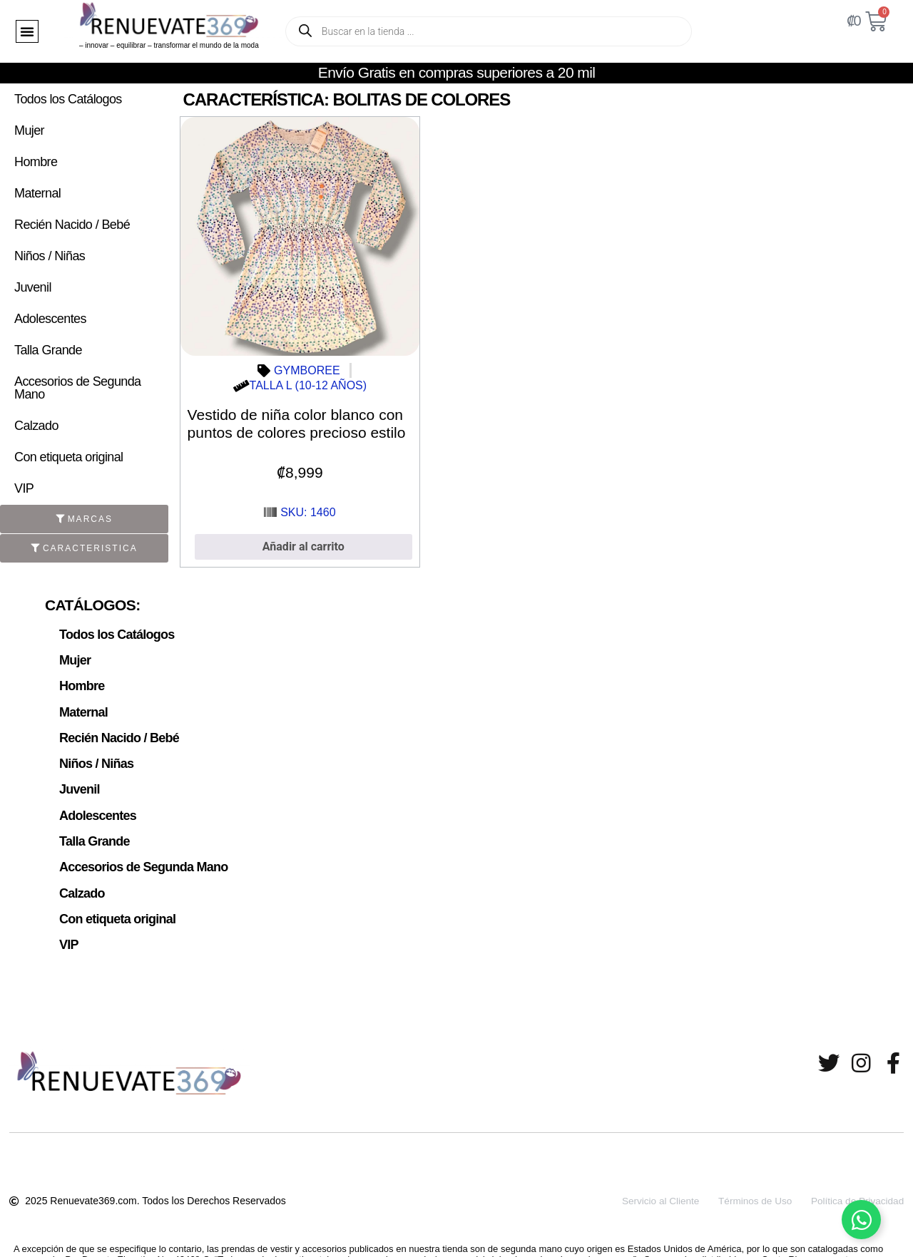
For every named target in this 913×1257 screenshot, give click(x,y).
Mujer (29, 130)
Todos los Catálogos (68, 99)
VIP (24, 488)
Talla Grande (48, 350)
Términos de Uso (748, 1188)
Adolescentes (50, 319)
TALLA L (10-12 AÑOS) (308, 385)
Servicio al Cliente (649, 1188)
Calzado (36, 426)
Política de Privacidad (856, 1188)
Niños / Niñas (49, 256)
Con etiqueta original (68, 457)
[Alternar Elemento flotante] (861, 1219)
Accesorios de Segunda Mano (77, 387)
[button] (27, 31)
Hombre (35, 162)
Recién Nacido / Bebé (72, 224)
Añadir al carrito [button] (303, 546)
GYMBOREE (307, 370)
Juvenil (32, 287)
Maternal (37, 193)
